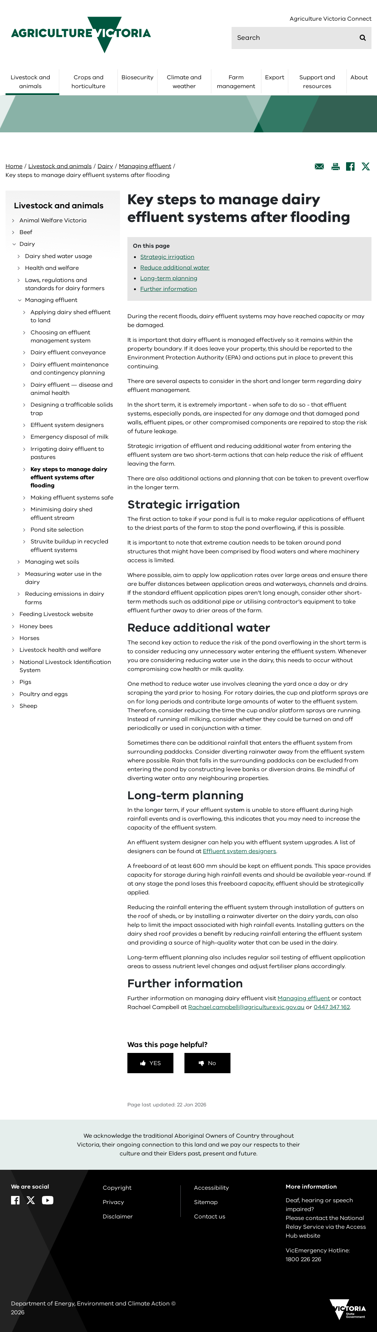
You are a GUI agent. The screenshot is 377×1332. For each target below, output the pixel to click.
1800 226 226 (303, 1259)
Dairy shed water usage (58, 256)
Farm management (236, 81)
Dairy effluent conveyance (68, 352)
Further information (168, 289)
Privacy (113, 1202)
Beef (26, 232)
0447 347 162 (332, 1007)
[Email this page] (319, 166)
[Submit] (363, 37)
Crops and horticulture (88, 81)
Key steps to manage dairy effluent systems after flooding (69, 477)
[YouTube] (47, 1200)
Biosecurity (137, 77)
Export (274, 77)
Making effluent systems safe (72, 498)
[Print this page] (335, 166)
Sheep (28, 706)
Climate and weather (184, 81)
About (359, 77)
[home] (81, 35)
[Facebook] (350, 166)
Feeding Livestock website (56, 614)
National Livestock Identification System (65, 666)
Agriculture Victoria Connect (330, 19)
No (212, 1063)
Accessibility (211, 1188)
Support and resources (317, 81)
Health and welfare (52, 268)
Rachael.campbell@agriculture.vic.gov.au (246, 1007)
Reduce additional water (174, 268)
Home (14, 166)
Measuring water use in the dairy (63, 578)
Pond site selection (57, 530)
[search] (301, 38)
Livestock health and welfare (60, 650)
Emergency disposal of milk (70, 437)
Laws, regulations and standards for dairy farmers (65, 284)
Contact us (209, 1217)
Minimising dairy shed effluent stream (61, 513)
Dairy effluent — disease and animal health (72, 389)
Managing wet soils (52, 562)
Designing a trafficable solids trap (72, 409)
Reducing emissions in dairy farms (64, 598)
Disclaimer (118, 1217)
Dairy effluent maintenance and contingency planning (70, 369)
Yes (155, 1063)
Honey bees (36, 626)
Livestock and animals (30, 81)
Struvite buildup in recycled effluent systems (69, 546)
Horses (29, 638)
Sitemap (206, 1202)
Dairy (105, 166)
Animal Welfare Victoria (53, 220)
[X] (365, 166)
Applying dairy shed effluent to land (70, 316)
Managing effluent (145, 166)
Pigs (25, 682)
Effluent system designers (67, 425)
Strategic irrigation (167, 257)
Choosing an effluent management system (61, 336)
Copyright (117, 1188)
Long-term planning (168, 278)
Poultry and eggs (44, 694)
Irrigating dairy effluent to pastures (67, 453)
